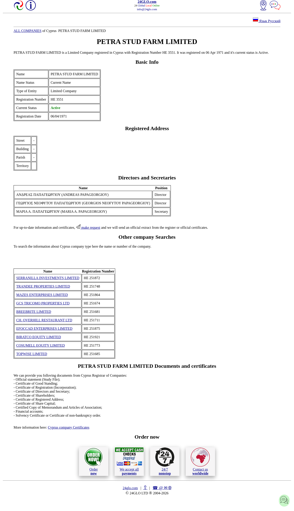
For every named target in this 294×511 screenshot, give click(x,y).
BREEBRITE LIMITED (33, 312)
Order (93, 461)
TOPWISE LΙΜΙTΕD (31, 354)
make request (88, 227)
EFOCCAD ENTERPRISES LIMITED (44, 328)
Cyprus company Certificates (68, 427)
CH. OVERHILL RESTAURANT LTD (44, 320)
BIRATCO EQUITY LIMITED (38, 337)
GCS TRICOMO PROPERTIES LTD (43, 303)
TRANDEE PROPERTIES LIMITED (43, 286)
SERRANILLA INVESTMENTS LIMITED (47, 278)
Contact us (200, 461)
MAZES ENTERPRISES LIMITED (42, 295)
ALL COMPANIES (28, 31)
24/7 (165, 461)
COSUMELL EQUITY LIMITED (40, 345)
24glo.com (130, 488)
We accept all (129, 461)
